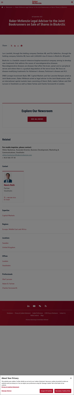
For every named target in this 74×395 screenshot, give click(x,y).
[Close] (71, 378)
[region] (37, 385)
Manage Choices (6, 391)
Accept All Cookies (46, 391)
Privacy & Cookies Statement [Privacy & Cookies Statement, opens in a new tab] (10, 387)
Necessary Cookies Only (62, 391)
